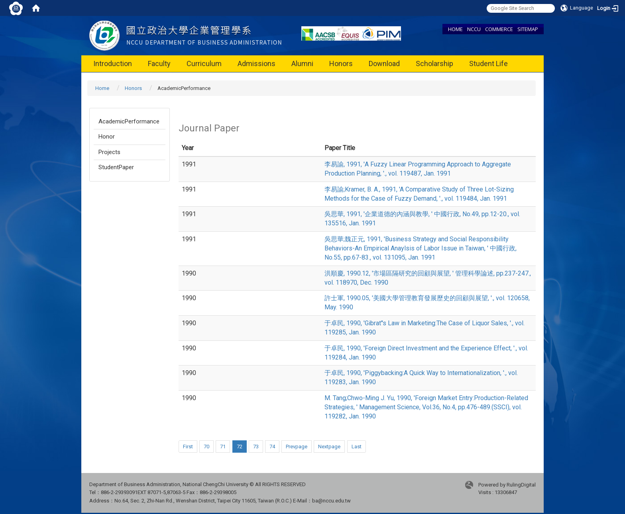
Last (357, 447)
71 (223, 447)
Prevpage (296, 447)
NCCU (474, 29)
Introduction (112, 63)
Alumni (302, 63)
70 (206, 447)
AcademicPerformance (128, 121)
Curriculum (204, 63)
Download (384, 63)
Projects (109, 152)
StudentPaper (116, 167)
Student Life (488, 63)
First (188, 447)
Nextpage (329, 447)
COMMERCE (499, 29)
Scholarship (434, 63)
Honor (106, 136)
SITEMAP (527, 29)
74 (272, 447)
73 (256, 447)
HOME (455, 29)
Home (102, 88)
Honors (341, 63)
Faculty (159, 63)
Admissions (256, 63)
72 (239, 447)
